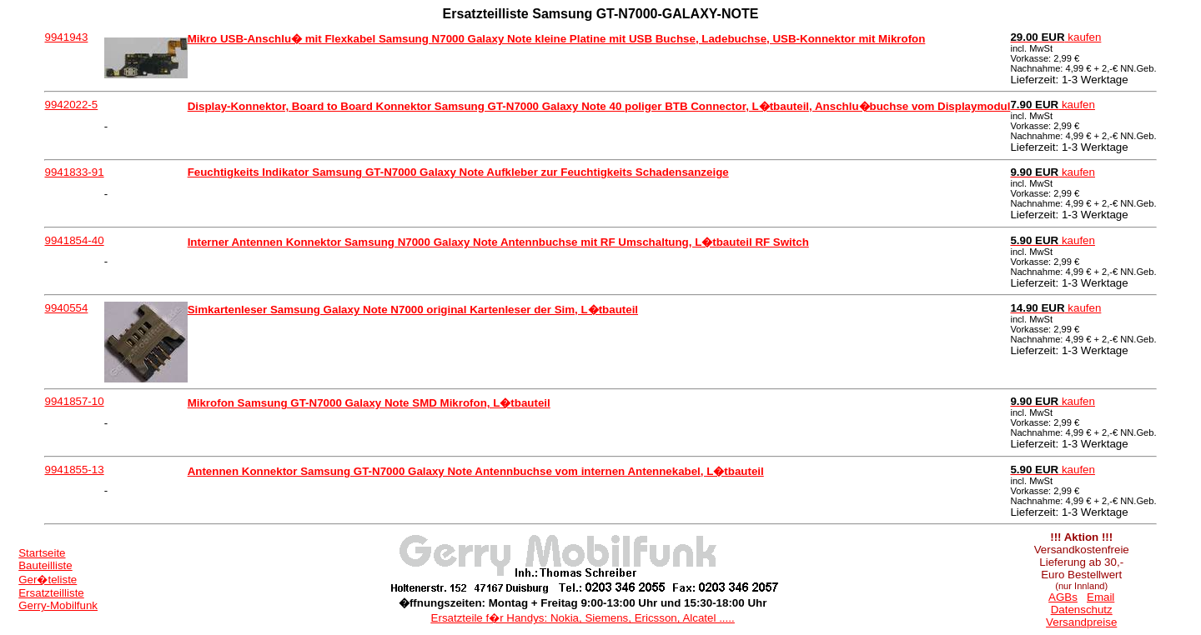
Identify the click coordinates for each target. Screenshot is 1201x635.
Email (1100, 597)
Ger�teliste (47, 579)
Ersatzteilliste (51, 593)
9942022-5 (71, 104)
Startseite (41, 553)
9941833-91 (73, 172)
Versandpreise (1081, 622)
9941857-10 (73, 401)
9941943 (66, 37)
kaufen (1055, 37)
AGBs (1063, 597)
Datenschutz (1082, 609)
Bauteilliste (45, 565)
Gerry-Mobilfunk (58, 605)
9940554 (66, 308)
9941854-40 (73, 240)
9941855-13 (73, 469)
